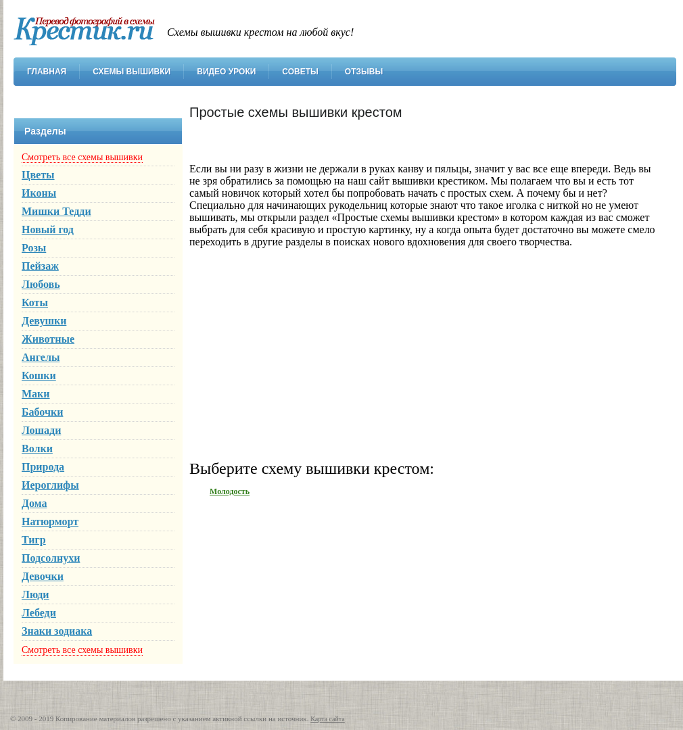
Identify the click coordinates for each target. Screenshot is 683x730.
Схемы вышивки (131, 71)
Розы (34, 247)
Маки (36, 393)
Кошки (39, 375)
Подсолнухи (51, 558)
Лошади (41, 430)
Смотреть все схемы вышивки (82, 157)
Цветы (38, 174)
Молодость (230, 491)
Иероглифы (50, 485)
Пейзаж (40, 266)
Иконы (39, 193)
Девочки (43, 576)
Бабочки (42, 412)
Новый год (48, 229)
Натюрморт (50, 521)
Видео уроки (226, 71)
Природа (43, 466)
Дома (34, 503)
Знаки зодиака (57, 631)
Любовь (41, 284)
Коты (35, 302)
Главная (46, 71)
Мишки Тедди (56, 211)
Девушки (44, 320)
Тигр (34, 539)
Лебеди (39, 612)
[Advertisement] (426, 352)
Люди (35, 594)
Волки (37, 448)
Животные (48, 339)
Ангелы (41, 357)
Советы (300, 71)
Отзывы (364, 71)
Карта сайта (327, 719)
